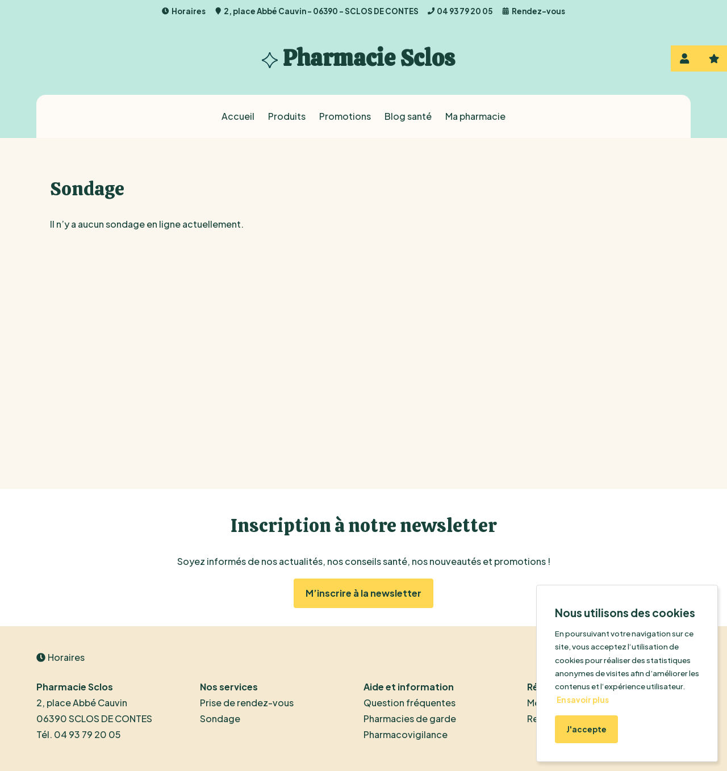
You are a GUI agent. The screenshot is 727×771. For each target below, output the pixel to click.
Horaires (183, 11)
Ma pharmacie (475, 116)
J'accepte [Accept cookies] (586, 729)
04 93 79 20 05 (460, 11)
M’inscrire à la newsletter (363, 593)
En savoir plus (583, 700)
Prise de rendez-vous (247, 703)
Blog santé (408, 116)
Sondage (220, 718)
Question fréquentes (410, 703)
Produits (287, 116)
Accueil (238, 116)
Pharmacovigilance (406, 734)
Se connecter (684, 58)
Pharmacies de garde (410, 718)
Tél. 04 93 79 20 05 (78, 734)
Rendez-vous (533, 11)
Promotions (345, 116)
